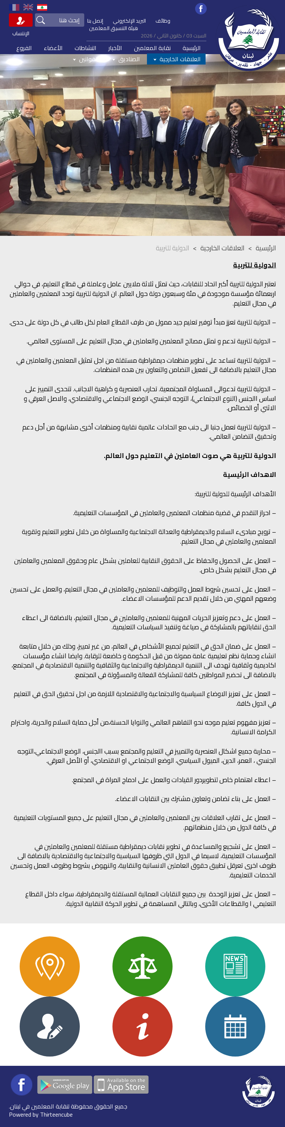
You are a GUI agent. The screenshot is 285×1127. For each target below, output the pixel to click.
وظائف (162, 21)
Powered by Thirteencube (41, 1114)
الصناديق (125, 59)
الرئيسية (192, 47)
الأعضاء (53, 47)
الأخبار (115, 47)
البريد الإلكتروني (129, 21)
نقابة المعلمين (152, 47)
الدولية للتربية (172, 248)
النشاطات (85, 47)
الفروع (24, 47)
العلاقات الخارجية (176, 59)
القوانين (85, 59)
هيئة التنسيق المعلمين (113, 28)
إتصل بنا (95, 21)
